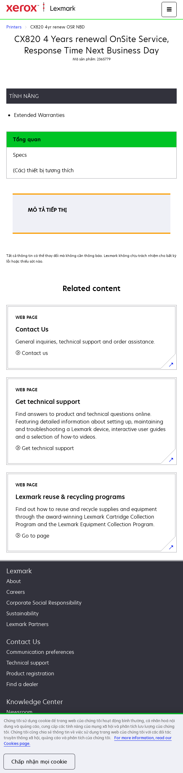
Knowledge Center (34, 701)
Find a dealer (22, 684)
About (13, 581)
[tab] (91, 139)
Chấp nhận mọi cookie (39, 761)
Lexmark (19, 571)
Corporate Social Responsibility (43, 602)
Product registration (30, 673)
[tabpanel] (91, 215)
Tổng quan (27, 139)
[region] (91, 743)
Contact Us (23, 641)
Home (81, 9)
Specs (20, 154)
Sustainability (22, 613)
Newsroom (19, 712)
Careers (15, 591)
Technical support (27, 662)
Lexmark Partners (27, 624)
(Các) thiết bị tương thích (43, 170)
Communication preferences (40, 651)
